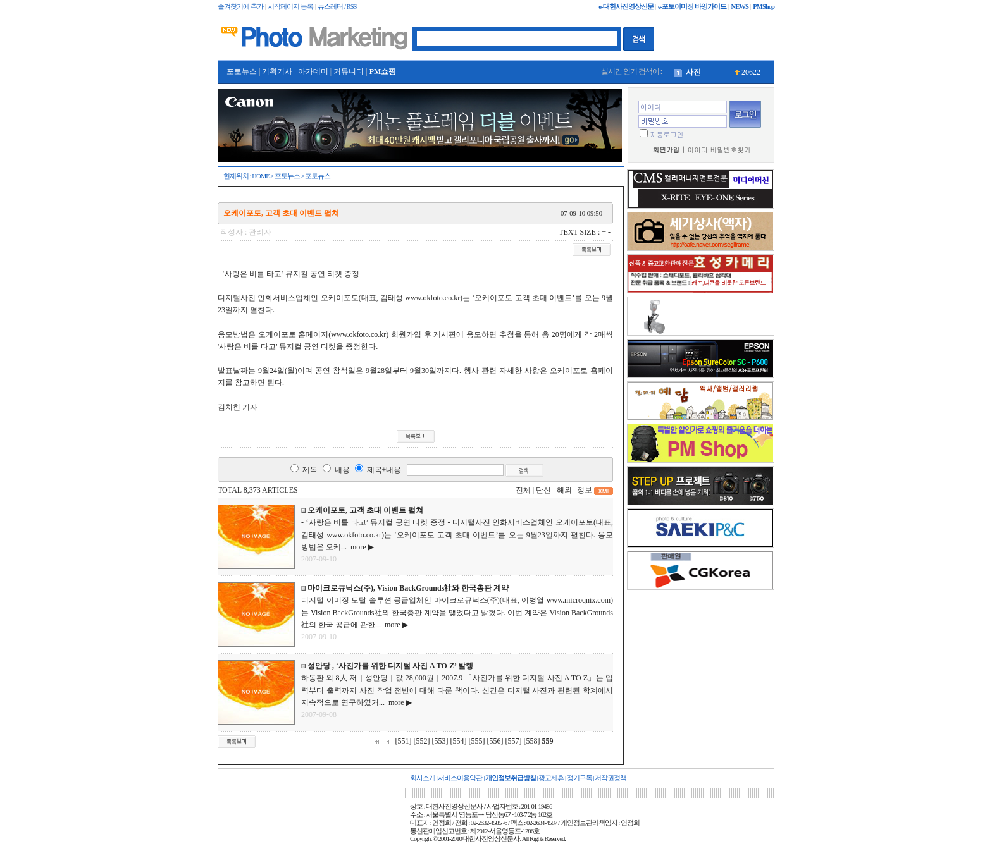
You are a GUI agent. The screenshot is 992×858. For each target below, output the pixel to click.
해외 (564, 490)
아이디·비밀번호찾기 (719, 149)
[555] (477, 741)
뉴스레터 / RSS (337, 6)
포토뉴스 (241, 71)
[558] (532, 741)
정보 (584, 490)
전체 (523, 490)
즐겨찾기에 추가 (240, 6)
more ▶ (360, 546)
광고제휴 (551, 778)
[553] (440, 741)
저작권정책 (610, 778)
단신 (543, 490)
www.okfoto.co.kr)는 (437, 297)
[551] (403, 741)
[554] (458, 741)
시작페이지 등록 (290, 6)
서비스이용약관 (460, 778)
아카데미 (313, 71)
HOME (260, 176)
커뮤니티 (348, 71)
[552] (422, 741)
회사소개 (422, 778)
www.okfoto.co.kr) (359, 334)
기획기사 (277, 71)
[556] (495, 741)
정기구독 (579, 778)
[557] (513, 741)
